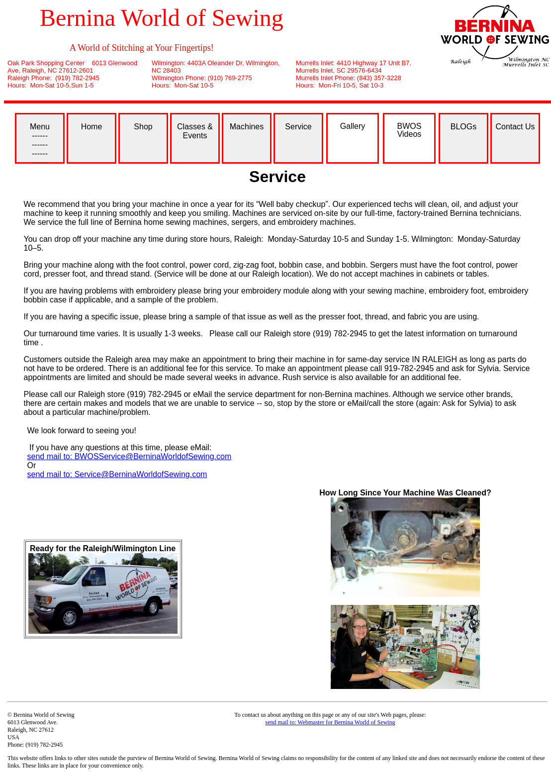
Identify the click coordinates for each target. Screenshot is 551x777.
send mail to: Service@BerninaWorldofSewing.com (117, 474)
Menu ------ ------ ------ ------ (40, 143)
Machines (247, 126)
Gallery (353, 126)
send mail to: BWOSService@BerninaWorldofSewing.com (129, 456)
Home (91, 126)
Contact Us (515, 126)
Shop (143, 126)
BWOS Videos (409, 130)
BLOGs (463, 126)
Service (298, 126)
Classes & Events (195, 131)
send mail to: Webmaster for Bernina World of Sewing (330, 722)
